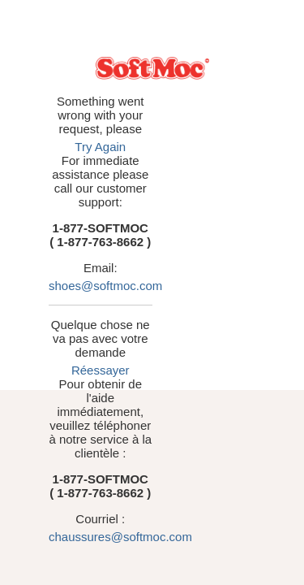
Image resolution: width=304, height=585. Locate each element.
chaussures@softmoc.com (178, 357)
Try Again (195, 119)
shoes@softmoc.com (170, 203)
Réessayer (179, 259)
